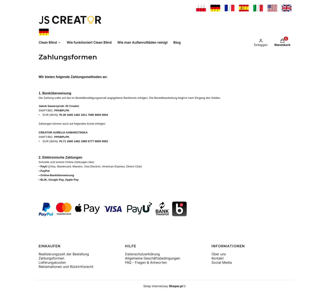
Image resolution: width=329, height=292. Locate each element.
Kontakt (218, 258)
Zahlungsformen (51, 258)
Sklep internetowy (163, 286)
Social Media (222, 262)
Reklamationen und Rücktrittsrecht (66, 267)
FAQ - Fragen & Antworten (146, 262)
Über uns (219, 254)
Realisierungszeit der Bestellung (64, 254)
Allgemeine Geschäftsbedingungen (152, 258)
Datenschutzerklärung (142, 254)
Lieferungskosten (52, 262)
